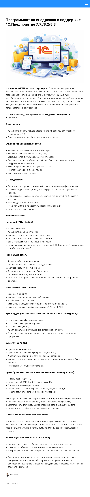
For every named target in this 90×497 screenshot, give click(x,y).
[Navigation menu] (86, 4)
